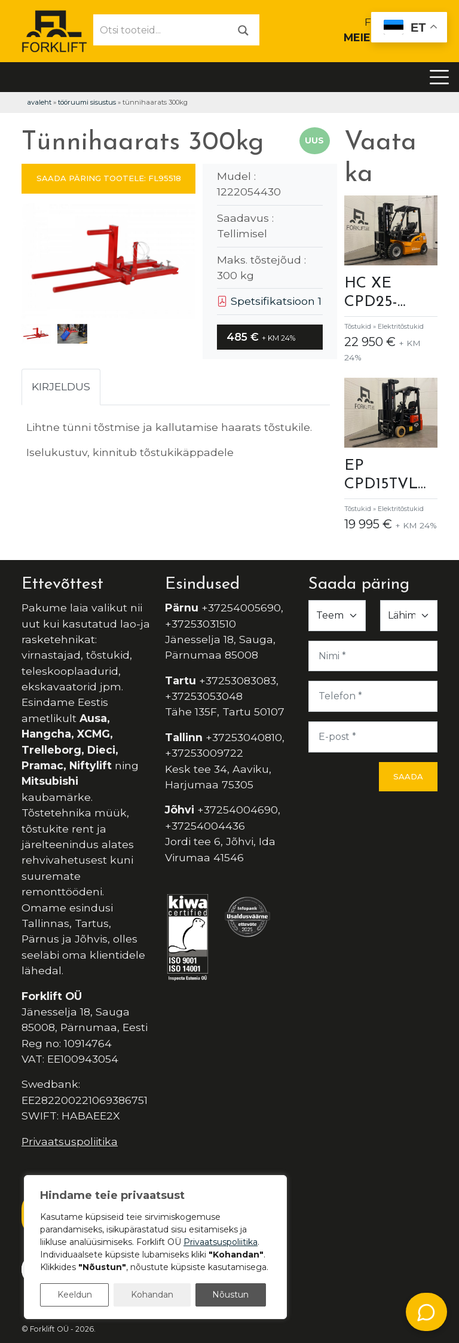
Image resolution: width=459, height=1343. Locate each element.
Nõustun (230, 1294)
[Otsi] (243, 29)
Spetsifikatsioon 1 (269, 301)
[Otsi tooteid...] (161, 30)
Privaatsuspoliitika (70, 1141)
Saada (408, 776)
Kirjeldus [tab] (61, 386)
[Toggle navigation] (439, 77)
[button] (181, 263)
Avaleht (39, 102)
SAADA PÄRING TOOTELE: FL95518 (108, 178)
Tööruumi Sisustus (87, 102)
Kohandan (152, 1294)
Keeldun (74, 1294)
